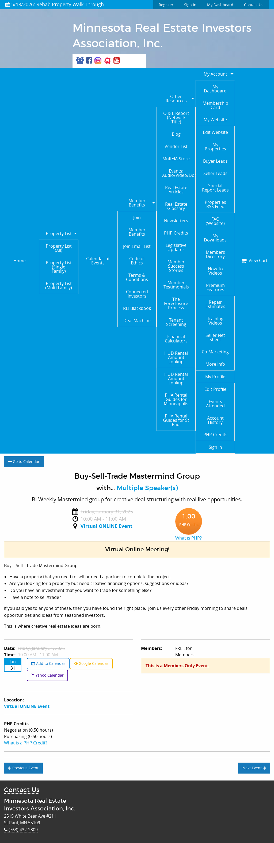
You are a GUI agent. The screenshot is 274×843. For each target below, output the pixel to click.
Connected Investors (137, 294)
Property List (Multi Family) (58, 285)
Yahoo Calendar (47, 675)
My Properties (215, 147)
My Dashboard (220, 4)
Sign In (190, 4)
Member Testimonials (176, 285)
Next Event (254, 767)
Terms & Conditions (137, 277)
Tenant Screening (176, 322)
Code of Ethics (137, 261)
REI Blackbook (137, 308)
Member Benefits (137, 203)
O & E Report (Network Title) (176, 117)
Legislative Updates (176, 247)
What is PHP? (188, 538)
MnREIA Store (176, 159)
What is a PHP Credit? (25, 743)
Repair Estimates (215, 304)
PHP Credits (176, 233)
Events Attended (215, 404)
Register (166, 4)
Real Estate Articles (176, 190)
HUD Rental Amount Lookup (176, 357)
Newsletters (176, 221)
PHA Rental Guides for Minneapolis (176, 399)
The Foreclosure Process (176, 303)
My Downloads (215, 238)
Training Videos (215, 321)
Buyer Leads (215, 161)
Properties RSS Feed (215, 204)
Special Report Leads (215, 188)
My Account (215, 74)
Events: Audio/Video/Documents (178, 173)
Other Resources (176, 98)
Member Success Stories (176, 266)
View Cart (254, 260)
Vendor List (176, 146)
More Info (215, 364)
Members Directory (215, 254)
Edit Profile (215, 389)
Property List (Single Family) (59, 267)
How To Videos (215, 271)
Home (19, 261)
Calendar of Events (97, 261)
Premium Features (215, 287)
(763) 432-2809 (21, 830)
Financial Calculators (176, 339)
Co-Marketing (215, 352)
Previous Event (23, 767)
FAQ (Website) (215, 221)
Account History (215, 420)
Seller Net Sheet (215, 337)
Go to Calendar (24, 461)
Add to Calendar (48, 663)
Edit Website (215, 132)
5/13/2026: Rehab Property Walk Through (54, 4)
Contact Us (253, 4)
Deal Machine (137, 320)
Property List (59, 233)
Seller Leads (215, 173)
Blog (176, 134)
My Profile (215, 377)
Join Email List (137, 246)
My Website (215, 120)
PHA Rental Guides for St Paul (176, 420)
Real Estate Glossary (176, 206)
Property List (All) (59, 248)
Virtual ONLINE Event (106, 526)
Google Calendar (91, 663)
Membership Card (215, 105)
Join (137, 217)
